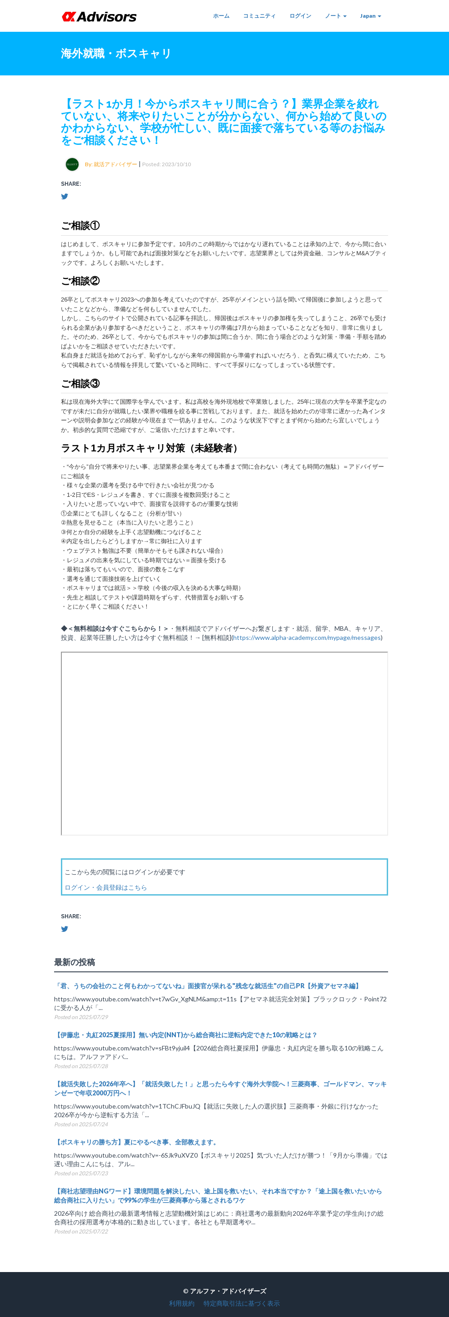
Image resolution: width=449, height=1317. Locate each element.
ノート (336, 15)
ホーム (221, 15)
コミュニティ (259, 15)
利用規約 (182, 1303)
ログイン (300, 15)
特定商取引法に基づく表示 (242, 1303)
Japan (370, 15)
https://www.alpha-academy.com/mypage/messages (307, 637)
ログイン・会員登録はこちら (106, 887)
